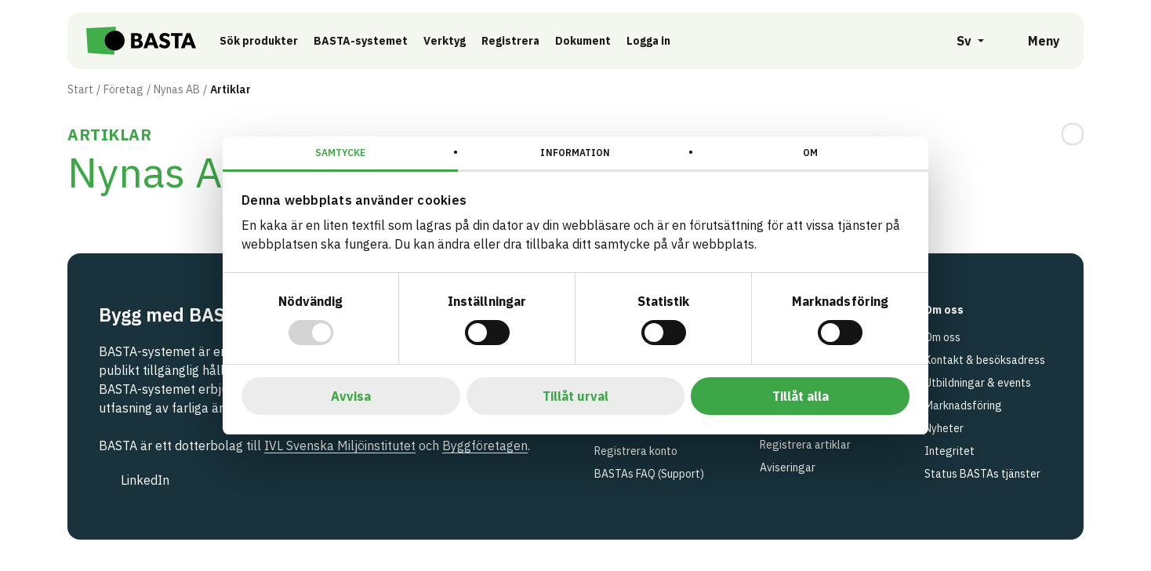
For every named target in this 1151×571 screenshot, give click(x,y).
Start (80, 89)
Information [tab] (575, 152)
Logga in (652, 40)
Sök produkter (259, 41)
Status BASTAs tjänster (982, 474)
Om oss (942, 337)
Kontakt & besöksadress (984, 360)
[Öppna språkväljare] (961, 40)
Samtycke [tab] (340, 152)
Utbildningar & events (977, 383)
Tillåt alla (800, 396)
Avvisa (351, 396)
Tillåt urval (575, 396)
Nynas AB (177, 89)
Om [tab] (810, 152)
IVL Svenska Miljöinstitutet (340, 445)
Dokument (583, 41)
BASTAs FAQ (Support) (649, 474)
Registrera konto (635, 451)
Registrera (510, 41)
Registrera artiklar (805, 445)
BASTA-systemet (361, 41)
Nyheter (944, 428)
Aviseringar (787, 467)
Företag (123, 89)
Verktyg (444, 41)
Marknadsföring (963, 405)
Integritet (949, 451)
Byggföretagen (485, 445)
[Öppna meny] (1033, 40)
